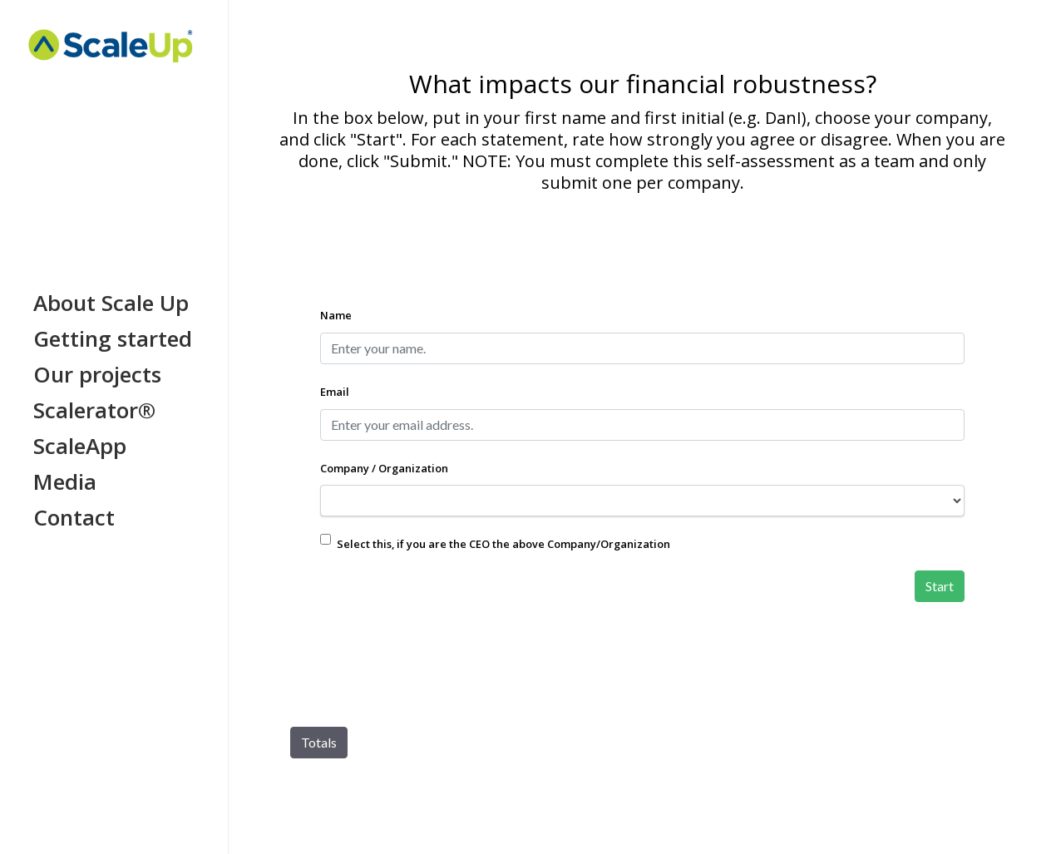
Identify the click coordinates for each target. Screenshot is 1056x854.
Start (939, 586)
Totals (319, 742)
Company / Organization (384, 468)
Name (336, 315)
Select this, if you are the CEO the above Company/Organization (503, 543)
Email (334, 391)
